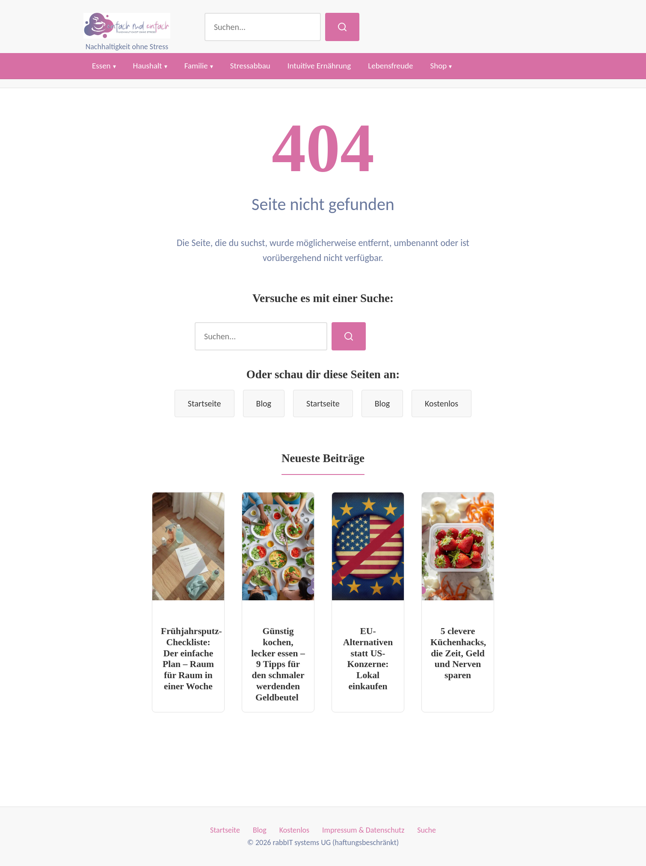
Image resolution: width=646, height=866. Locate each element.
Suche (426, 830)
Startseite (204, 403)
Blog (263, 403)
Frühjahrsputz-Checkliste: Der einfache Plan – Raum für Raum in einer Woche (191, 659)
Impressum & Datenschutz (363, 830)
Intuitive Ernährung (319, 66)
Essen (101, 66)
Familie (196, 66)
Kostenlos (441, 403)
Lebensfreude (390, 66)
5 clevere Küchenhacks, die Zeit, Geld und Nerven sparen (458, 653)
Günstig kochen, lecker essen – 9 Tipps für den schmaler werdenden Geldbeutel (278, 664)
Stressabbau (250, 66)
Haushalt (147, 66)
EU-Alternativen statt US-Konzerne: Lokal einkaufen (368, 659)
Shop (438, 66)
